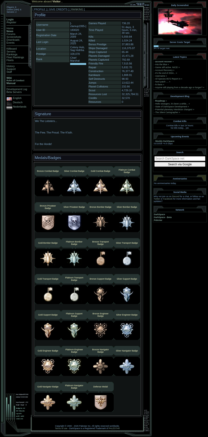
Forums (10, 34)
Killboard (11, 48)
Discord (176, 196)
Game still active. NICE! (167, 67)
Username (160, 76)
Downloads (12, 39)
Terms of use (61, 428)
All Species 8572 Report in (167, 79)
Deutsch (17, 102)
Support (11, 69)
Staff (9, 71)
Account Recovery (164, 70)
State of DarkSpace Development (171, 106)
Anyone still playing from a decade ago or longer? (178, 87)
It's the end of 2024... (165, 73)
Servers (11, 51)
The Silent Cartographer (166, 112)
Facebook (168, 199)
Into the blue (161, 64)
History (10, 66)
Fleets (10, 60)
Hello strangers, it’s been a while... (171, 104)
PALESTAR (114, 428)
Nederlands (19, 106)
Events (10, 42)
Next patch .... (162, 81)
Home (9, 28)
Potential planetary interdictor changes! (174, 109)
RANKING (77, 9)
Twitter (157, 199)
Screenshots (13, 36)
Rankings (11, 54)
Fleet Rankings (15, 57)
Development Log (16, 89)
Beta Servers (14, 92)
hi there (159, 84)
